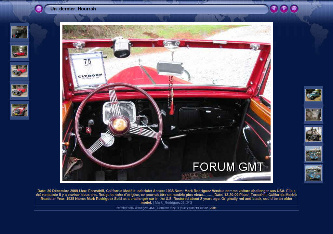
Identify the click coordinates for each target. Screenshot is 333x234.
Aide (213, 208)
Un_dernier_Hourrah (73, 8)
